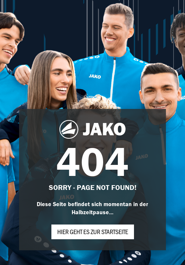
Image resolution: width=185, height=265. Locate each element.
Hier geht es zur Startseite (92, 231)
